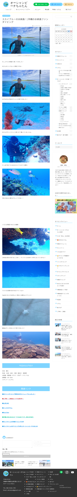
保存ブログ (65, 127)
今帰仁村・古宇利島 (65, 89)
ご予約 (27, 494)
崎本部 (62, 116)
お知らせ (64, 64)
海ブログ (68, 9)
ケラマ (62, 101)
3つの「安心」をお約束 (63, 236)
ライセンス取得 (41, 479)
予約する (68, 4)
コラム (64, 67)
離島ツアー (63, 103)
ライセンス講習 (65, 107)
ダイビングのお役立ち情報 (65, 71)
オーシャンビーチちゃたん (15, 4)
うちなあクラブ (61, 252)
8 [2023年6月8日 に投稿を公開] (66, 35)
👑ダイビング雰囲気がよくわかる (63, 257)
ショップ (8, 9)
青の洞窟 (63, 114)
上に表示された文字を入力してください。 (13, 452)
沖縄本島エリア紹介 (62, 289)
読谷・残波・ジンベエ (65, 94)
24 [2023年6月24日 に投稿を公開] (71, 39)
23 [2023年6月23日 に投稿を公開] (68, 39)
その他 (62, 105)
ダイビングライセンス (63, 272)
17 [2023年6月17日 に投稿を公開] (71, 37)
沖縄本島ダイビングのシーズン (63, 294)
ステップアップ (65, 109)
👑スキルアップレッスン (63, 267)
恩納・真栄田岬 (64, 93)
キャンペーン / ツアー (23, 9)
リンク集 (28, 491)
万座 (62, 91)
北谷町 (62, 96)
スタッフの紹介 (30, 474)
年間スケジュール (64, 56)
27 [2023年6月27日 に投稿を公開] (61, 41)
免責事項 (52, 489)
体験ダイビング (65, 111)
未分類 (64, 131)
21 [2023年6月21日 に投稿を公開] (63, 39)
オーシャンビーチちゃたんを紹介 (63, 231)
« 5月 (56, 43)
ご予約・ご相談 (61, 311)
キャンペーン (64, 60)
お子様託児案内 (30, 484)
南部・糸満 (63, 99)
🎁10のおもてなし (62, 240)
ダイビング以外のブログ (65, 125)
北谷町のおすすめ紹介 (65, 75)
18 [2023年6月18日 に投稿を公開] (56, 39)
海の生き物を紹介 (65, 124)
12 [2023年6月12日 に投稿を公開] (58, 37)
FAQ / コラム (56, 9)
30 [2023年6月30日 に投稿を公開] (68, 41)
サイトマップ (53, 491)
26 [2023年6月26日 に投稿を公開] (58, 41)
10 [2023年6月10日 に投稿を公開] (71, 35)
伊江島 (62, 86)
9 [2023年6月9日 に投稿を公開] (68, 35)
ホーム (59, 226)
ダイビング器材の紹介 (65, 73)
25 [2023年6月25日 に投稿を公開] (56, 41)
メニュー (37, 9)
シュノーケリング (64, 121)
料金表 (47, 9)
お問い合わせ (56, 4)
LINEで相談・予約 (41, 4)
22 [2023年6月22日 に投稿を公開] (66, 39)
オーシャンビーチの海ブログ (64, 80)
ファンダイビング (6, 15)
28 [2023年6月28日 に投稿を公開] (63, 41)
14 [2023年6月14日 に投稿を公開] (63, 37)
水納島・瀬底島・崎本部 (66, 87)
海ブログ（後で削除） (64, 135)
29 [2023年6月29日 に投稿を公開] (66, 41)
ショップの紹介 (30, 472)
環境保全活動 (29, 489)
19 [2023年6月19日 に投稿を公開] (58, 39)
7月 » (60, 43)
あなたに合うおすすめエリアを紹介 (63, 284)
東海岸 (62, 98)
